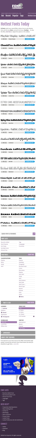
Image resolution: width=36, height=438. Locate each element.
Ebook (3, 312)
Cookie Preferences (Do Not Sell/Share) (12, 420)
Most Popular (4, 244)
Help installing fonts (7, 409)
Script (2, 264)
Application (4, 314)
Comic (20, 268)
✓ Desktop (4, 308)
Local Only (3, 324)
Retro (2, 262)
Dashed (21, 290)
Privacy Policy (6, 416)
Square (21, 288)
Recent (8, 15)
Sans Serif (21, 274)
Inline (20, 294)
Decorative (22, 270)
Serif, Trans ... (22, 284)
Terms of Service (6, 414)
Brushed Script (23, 266)
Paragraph (21, 264)
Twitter (4, 427)
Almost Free (4, 250)
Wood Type (22, 286)
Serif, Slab (21, 282)
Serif (2, 266)
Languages (22, 244)
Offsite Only (4, 326)
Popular (15, 15)
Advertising (5, 412)
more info (16, 344)
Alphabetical (22, 322)
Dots (20, 292)
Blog (3, 430)
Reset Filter (30, 302)
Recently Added (5, 242)
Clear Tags (31, 254)
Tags (21, 15)
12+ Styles (21, 314)
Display (3, 260)
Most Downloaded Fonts (8, 395)
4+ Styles (21, 310)
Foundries (21, 246)
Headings (21, 262)
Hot (2, 15)
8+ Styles (21, 312)
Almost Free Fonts (7, 396)
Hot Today (3, 246)
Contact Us (5, 411)
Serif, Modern (22, 280)
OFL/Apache (5, 317)
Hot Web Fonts (5, 248)
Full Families (22, 316)
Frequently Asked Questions (9, 407)
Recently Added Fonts (8, 393)
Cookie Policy (5, 418)
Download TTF (29, 39)
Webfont (3, 310)
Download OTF (29, 48)
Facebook (5, 428)
